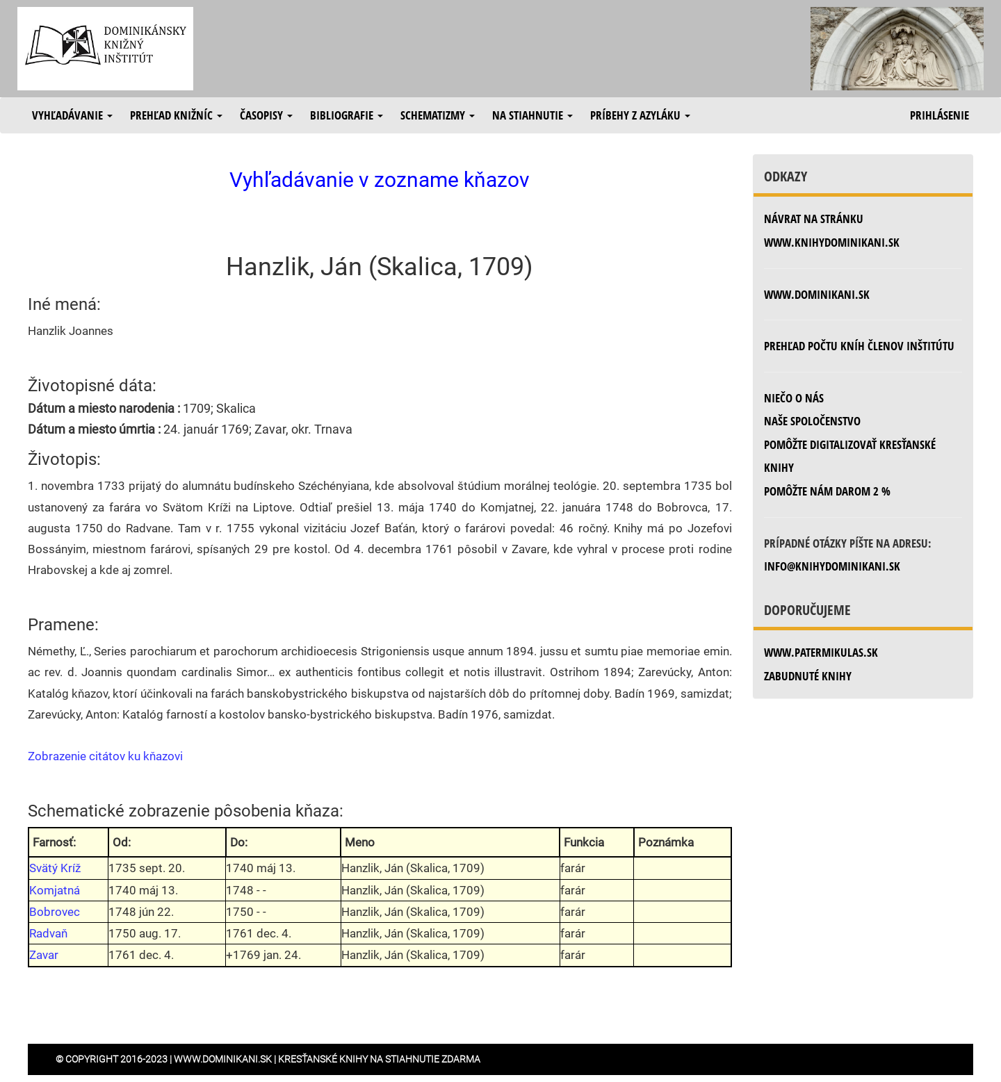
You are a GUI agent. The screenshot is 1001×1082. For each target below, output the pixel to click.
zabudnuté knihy (808, 676)
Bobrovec (54, 912)
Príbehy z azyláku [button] (640, 115)
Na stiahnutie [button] (532, 115)
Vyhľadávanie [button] (72, 115)
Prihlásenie (939, 115)
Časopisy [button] (266, 115)
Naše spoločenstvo (812, 421)
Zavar (43, 955)
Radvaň (48, 933)
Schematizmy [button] (437, 115)
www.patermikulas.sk (821, 652)
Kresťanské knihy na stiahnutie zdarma (379, 1059)
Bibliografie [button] (346, 115)
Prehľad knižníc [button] (176, 115)
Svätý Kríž (55, 868)
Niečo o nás (794, 398)
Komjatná (54, 890)
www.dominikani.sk (817, 294)
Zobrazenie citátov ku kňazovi (105, 756)
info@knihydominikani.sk (832, 566)
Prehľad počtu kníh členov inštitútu (859, 346)
